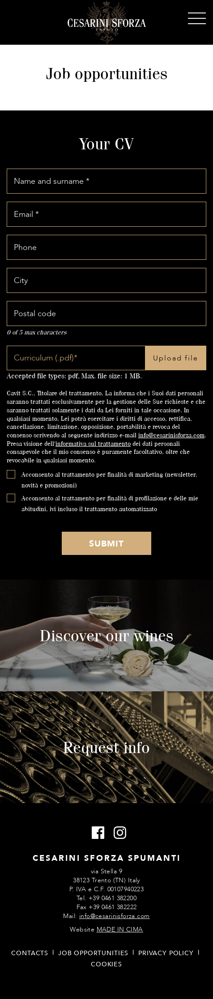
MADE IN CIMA (120, 929)
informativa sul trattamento (93, 443)
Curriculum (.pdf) (45, 358)
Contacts (29, 953)
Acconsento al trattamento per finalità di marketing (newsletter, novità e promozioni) (109, 479)
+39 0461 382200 (112, 898)
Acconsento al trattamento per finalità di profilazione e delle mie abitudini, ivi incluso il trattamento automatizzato (109, 503)
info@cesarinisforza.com (171, 435)
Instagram (117, 833)
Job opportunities (93, 953)
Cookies (106, 964)
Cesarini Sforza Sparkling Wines (106, 22)
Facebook (95, 833)
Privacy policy (166, 953)
